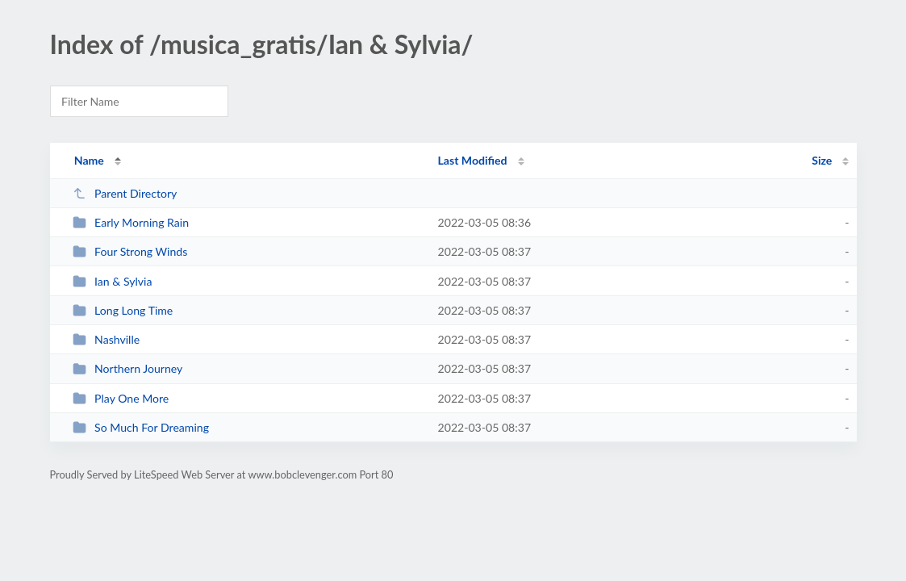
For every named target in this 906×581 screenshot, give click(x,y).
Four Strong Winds (130, 251)
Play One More (121, 398)
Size (822, 160)
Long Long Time (123, 310)
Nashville (106, 339)
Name (89, 160)
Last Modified (472, 160)
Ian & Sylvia (112, 281)
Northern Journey (128, 368)
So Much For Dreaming (141, 427)
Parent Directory (125, 193)
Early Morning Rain (131, 222)
